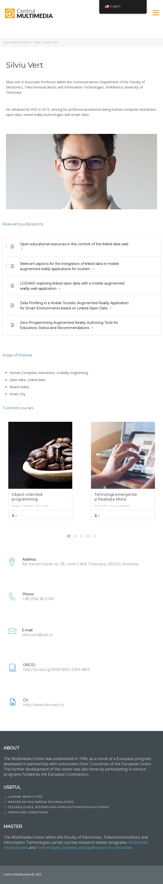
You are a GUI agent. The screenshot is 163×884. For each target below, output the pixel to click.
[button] (81, 246)
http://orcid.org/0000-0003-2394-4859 (56, 669)
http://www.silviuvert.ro (43, 704)
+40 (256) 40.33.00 (38, 598)
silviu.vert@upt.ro (37, 634)
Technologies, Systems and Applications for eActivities (84, 847)
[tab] (81, 246)
